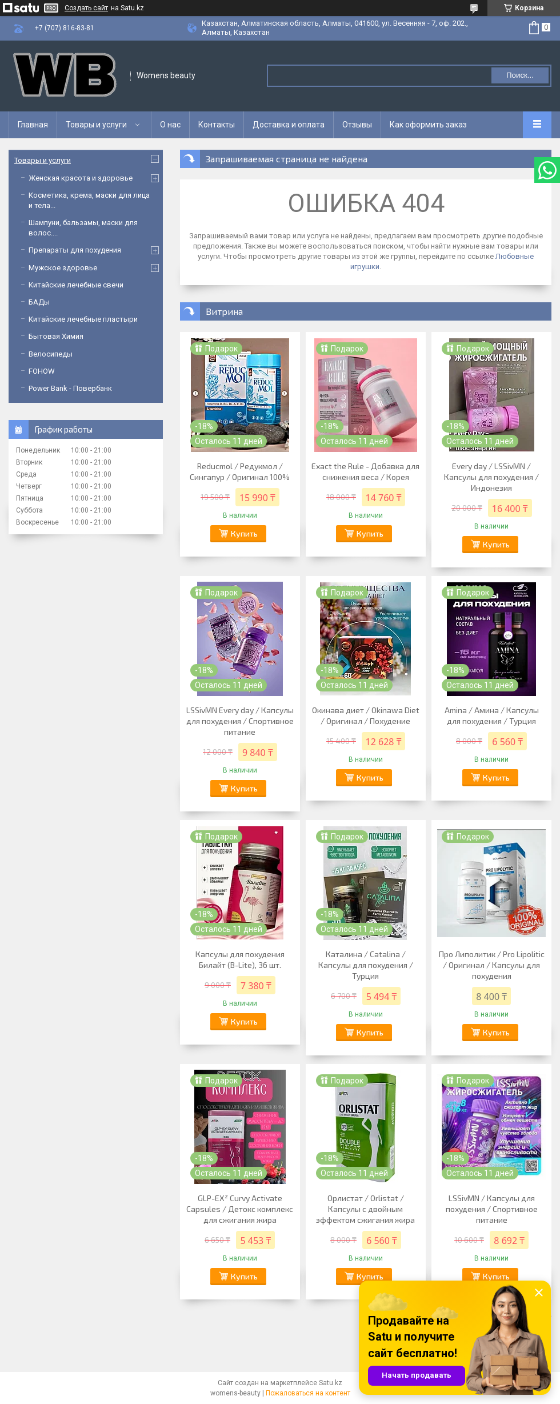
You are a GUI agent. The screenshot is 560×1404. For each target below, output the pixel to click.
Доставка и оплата (289, 124)
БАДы (39, 302)
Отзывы (357, 124)
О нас (170, 124)
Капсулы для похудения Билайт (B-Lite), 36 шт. (240, 959)
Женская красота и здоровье (81, 178)
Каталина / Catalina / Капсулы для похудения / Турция (365, 965)
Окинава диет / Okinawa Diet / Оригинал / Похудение (365, 715)
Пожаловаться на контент (308, 1393)
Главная (33, 124)
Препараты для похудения (75, 250)
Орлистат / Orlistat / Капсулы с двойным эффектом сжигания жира (365, 1209)
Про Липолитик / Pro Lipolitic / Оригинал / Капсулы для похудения (492, 965)
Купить (244, 533)
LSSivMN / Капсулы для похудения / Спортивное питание (492, 1209)
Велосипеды (51, 354)
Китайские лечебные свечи (76, 285)
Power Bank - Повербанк (70, 388)
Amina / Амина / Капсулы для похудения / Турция (492, 715)
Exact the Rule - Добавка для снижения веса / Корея (365, 471)
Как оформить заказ (428, 124)
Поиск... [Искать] (520, 75)
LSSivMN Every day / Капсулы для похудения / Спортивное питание (240, 721)
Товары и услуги (96, 124)
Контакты (216, 124)
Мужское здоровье (63, 267)
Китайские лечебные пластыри (83, 319)
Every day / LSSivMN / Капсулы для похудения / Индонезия (491, 477)
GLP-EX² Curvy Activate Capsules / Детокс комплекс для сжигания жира (239, 1209)
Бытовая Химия (56, 336)
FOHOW (42, 371)
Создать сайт (86, 8)
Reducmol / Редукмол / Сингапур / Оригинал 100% (240, 471)
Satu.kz (330, 1383)
